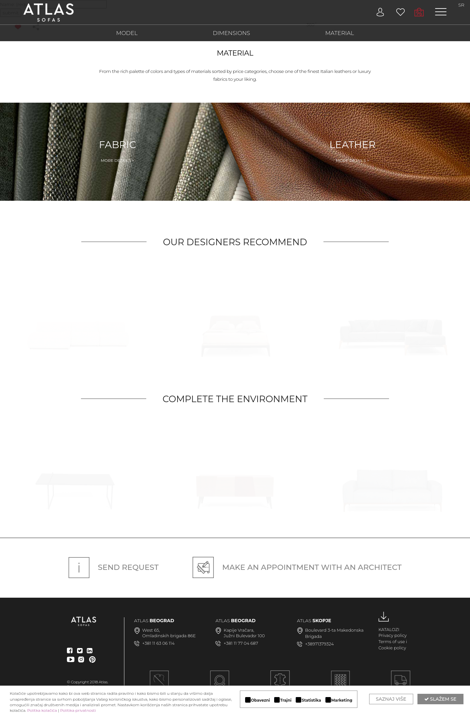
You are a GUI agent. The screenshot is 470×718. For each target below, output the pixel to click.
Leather (352, 151)
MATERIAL (339, 33)
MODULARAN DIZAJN (220, 684)
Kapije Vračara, (239, 630)
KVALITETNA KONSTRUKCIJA (340, 684)
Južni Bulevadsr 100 (244, 635)
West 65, (151, 630)
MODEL (127, 33)
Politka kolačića (42, 710)
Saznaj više (391, 699)
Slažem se (440, 699)
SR (461, 5)
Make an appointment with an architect (297, 567)
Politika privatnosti (78, 710)
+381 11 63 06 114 (158, 643)
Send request (114, 567)
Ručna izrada (159, 684)
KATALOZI (388, 629)
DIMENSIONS (231, 33)
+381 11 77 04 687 (241, 643)
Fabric (117, 151)
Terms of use (391, 641)
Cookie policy (392, 647)
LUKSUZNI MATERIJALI (280, 684)
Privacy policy (392, 635)
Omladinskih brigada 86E (169, 635)
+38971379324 (319, 643)
